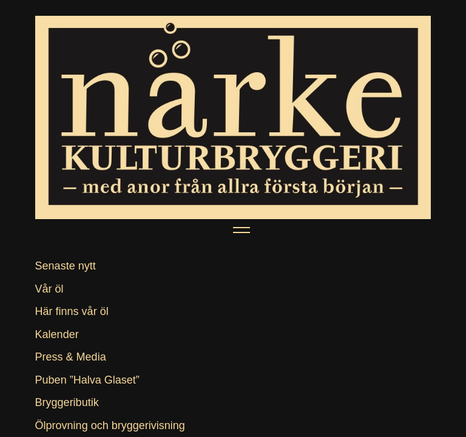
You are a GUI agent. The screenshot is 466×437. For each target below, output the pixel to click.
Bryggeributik (67, 402)
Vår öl (49, 289)
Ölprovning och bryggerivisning (110, 425)
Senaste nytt (65, 266)
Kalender (57, 334)
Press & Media (70, 357)
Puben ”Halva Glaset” (87, 380)
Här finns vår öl (72, 311)
